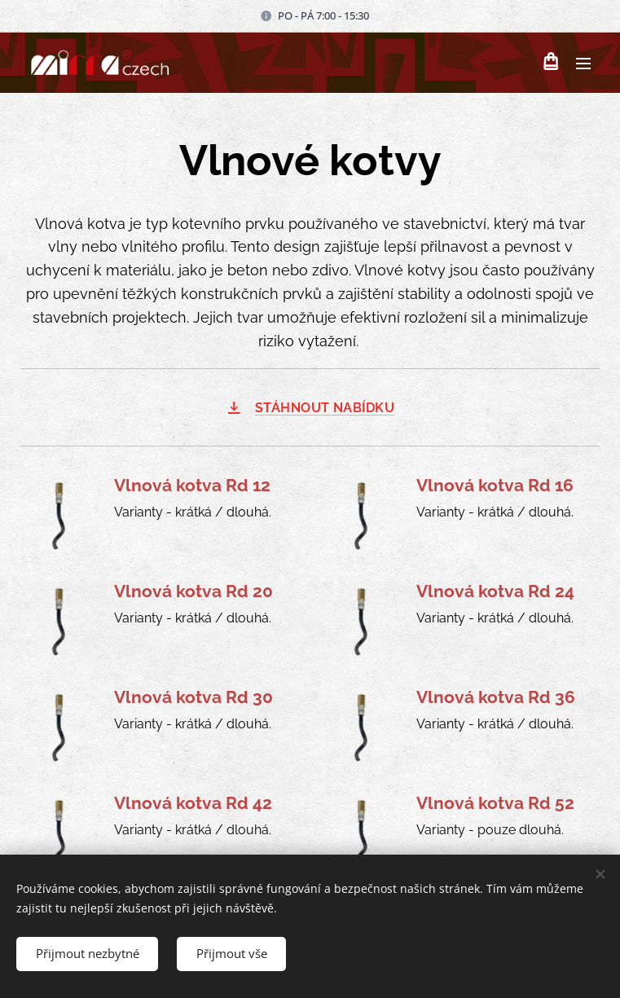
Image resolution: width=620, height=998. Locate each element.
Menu (583, 63)
